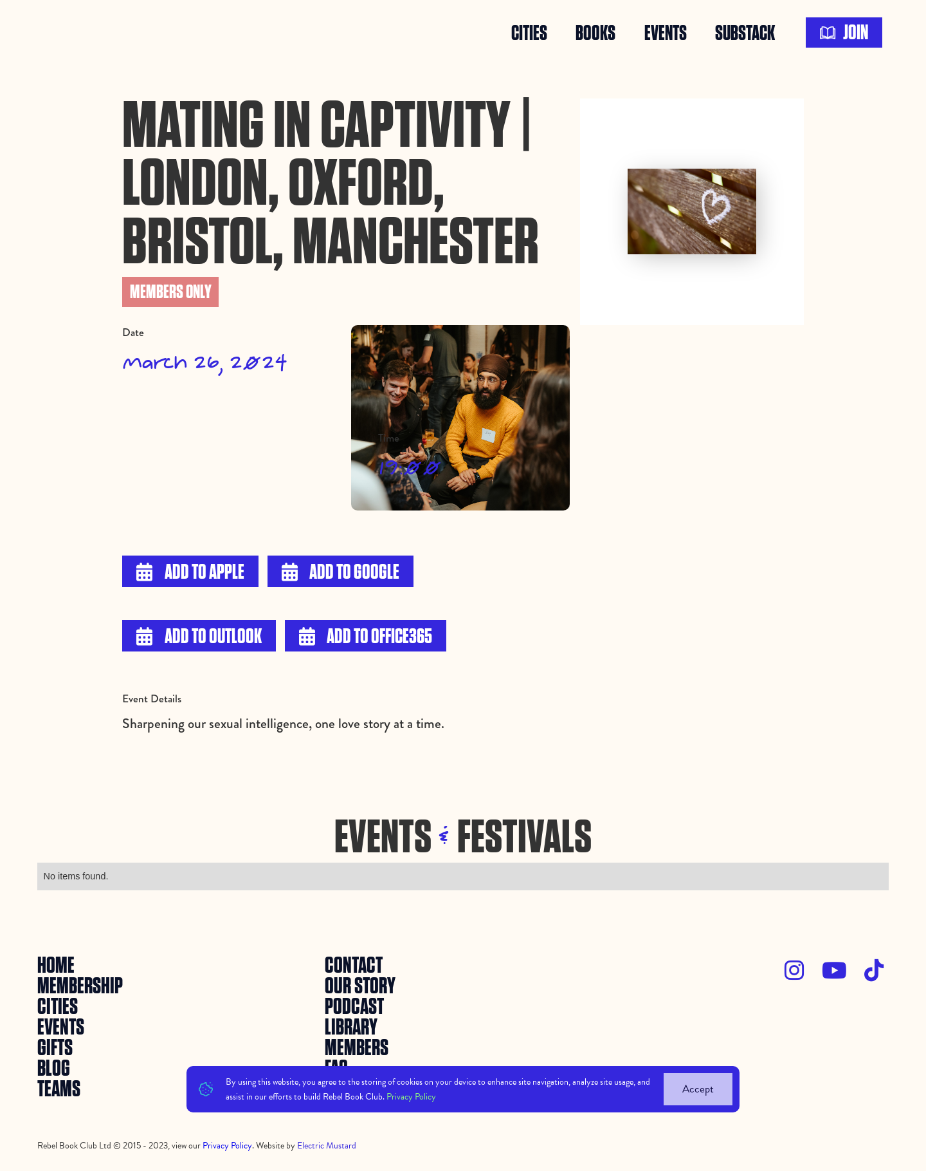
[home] (67, 32)
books (595, 32)
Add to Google (340, 573)
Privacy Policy (411, 1096)
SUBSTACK (745, 32)
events (665, 32)
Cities (529, 32)
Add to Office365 (365, 637)
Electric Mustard (326, 1145)
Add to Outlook (198, 637)
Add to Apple (190, 573)
